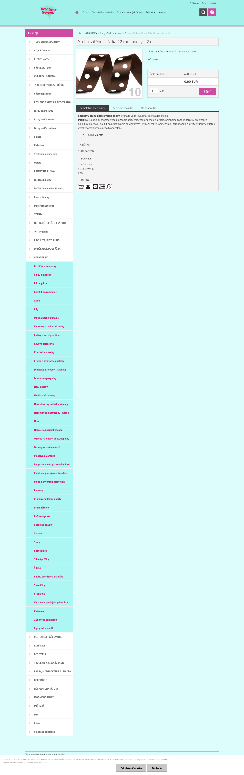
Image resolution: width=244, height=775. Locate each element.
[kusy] (154, 91)
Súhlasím (157, 768)
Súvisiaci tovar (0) (123, 108)
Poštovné (150, 12)
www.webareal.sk (57, 754)
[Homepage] (76, 12)
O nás (86, 12)
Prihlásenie (194, 3)
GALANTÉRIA (91, 33)
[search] (203, 12)
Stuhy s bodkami (115, 33)
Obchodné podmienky (103, 12)
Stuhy (102, 33)
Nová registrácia (209, 3)
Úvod (80, 33)
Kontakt (163, 12)
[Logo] (48, 12)
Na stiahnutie (148, 108)
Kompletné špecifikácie (93, 108)
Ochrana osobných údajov (130, 12)
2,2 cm (128, 33)
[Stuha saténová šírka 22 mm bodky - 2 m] (109, 51)
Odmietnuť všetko (131, 768)
